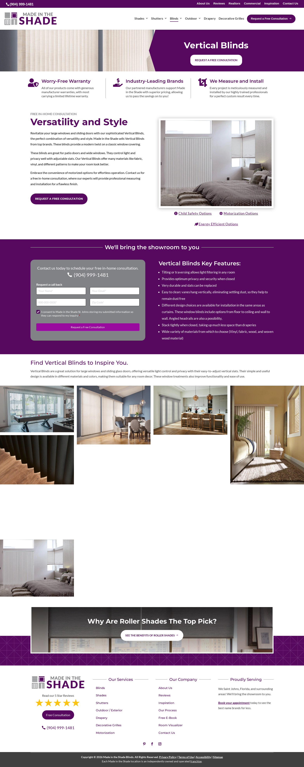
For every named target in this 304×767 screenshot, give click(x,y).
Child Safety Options (195, 213)
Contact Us (290, 3)
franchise (196, 761)
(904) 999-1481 (91, 275)
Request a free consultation (216, 60)
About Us (203, 3)
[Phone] (61, 302)
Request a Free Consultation (59, 198)
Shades (101, 695)
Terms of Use (186, 757)
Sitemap (218, 757)
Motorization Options (241, 213)
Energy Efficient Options (218, 224)
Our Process (167, 710)
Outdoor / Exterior (109, 710)
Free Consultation (58, 715)
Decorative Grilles (108, 725)
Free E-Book (167, 718)
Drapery (101, 718)
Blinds (100, 688)
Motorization (105, 733)
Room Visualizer (170, 725)
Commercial (252, 3)
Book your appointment (234, 703)
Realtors (234, 3)
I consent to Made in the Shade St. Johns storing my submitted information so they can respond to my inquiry (87, 313)
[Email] (114, 291)
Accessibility (203, 757)
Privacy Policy (167, 757)
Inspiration (271, 3)
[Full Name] (61, 291)
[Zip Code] (114, 302)
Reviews (219, 3)
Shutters (102, 703)
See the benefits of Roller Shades (150, 635)
